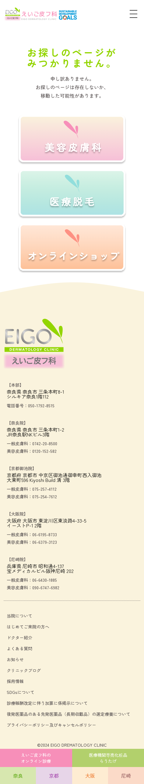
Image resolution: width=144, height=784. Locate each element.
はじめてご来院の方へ (28, 627)
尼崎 (126, 775)
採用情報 (15, 681)
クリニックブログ (24, 670)
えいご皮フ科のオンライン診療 (36, 758)
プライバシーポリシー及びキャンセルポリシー (51, 725)
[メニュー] (133, 15)
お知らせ (15, 659)
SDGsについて (20, 692)
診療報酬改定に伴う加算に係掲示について (47, 703)
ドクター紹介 (19, 637)
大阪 (90, 775)
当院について (19, 616)
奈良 (18, 775)
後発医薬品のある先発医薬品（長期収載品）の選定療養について (68, 714)
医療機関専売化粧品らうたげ (108, 758)
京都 (54, 775)
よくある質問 (19, 648)
